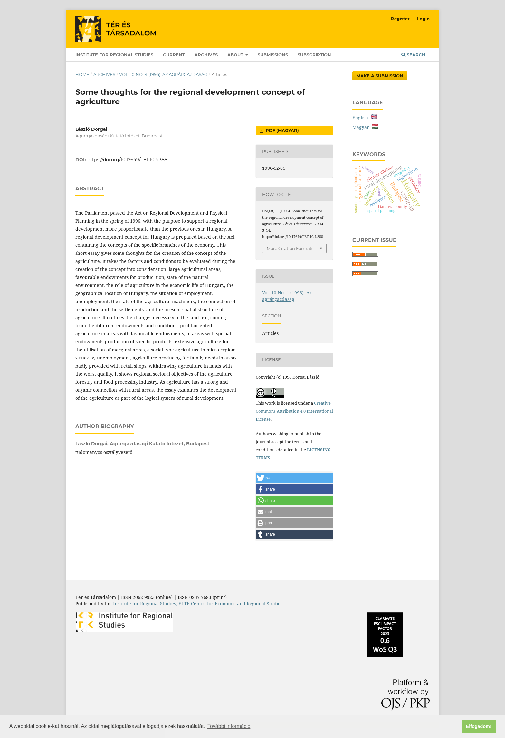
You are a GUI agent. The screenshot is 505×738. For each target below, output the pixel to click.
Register (400, 18)
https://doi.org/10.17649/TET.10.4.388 (127, 160)
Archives (206, 54)
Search (413, 54)
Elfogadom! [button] (478, 726)
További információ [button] (228, 726)
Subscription (314, 54)
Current (174, 54)
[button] (294, 478)
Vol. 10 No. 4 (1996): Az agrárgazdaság (163, 74)
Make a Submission (380, 75)
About (235, 54)
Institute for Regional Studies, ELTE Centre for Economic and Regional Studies (198, 603)
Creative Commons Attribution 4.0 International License (294, 411)
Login (423, 18)
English (364, 117)
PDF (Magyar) (281, 130)
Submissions (273, 54)
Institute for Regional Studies (114, 54)
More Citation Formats (290, 248)
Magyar (365, 127)
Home (82, 74)
